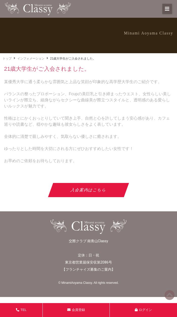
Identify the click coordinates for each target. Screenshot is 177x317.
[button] (167, 9)
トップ (7, 58)
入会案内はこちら (88, 190)
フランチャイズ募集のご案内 (88, 269)
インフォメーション (31, 58)
